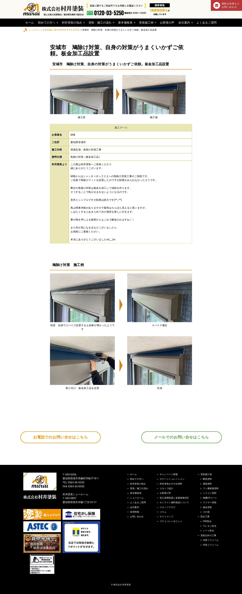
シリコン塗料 (210, 493)
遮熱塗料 (207, 483)
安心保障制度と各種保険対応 (174, 498)
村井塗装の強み (72, 22)
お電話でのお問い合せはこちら (60, 437)
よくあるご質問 (206, 22)
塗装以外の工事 (208, 535)
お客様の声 (167, 22)
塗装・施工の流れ (100, 22)
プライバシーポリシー (171, 521)
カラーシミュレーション (172, 479)
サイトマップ (166, 516)
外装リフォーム (211, 545)
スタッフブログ (167, 507)
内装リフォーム (211, 540)
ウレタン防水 (210, 526)
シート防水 (208, 530)
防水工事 (205, 516)
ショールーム (137, 498)
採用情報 (134, 512)
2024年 (62, 30)
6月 (70, 30)
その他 (206, 512)
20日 (77, 30)
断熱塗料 (207, 479)
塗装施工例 (146, 22)
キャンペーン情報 (169, 474)
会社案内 (184, 22)
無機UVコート (210, 498)
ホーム (29, 22)
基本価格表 (125, 22)
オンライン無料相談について (174, 502)
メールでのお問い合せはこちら (181, 437)
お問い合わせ (137, 516)
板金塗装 (207, 507)
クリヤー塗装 (210, 502)
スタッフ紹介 (166, 488)
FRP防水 (207, 521)
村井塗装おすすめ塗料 (171, 483)
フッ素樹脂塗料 (211, 488)
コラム (163, 512)
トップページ (35, 30)
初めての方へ (46, 22)
